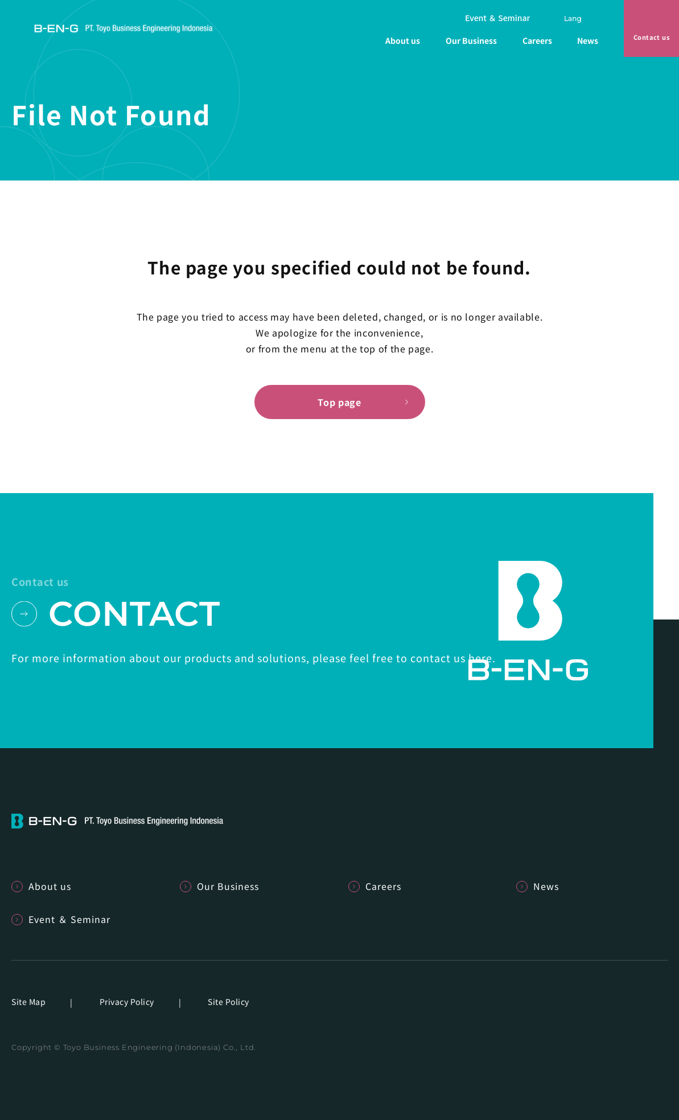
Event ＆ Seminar (497, 18)
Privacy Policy (127, 1001)
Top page (339, 402)
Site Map (28, 1001)
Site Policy (228, 1001)
